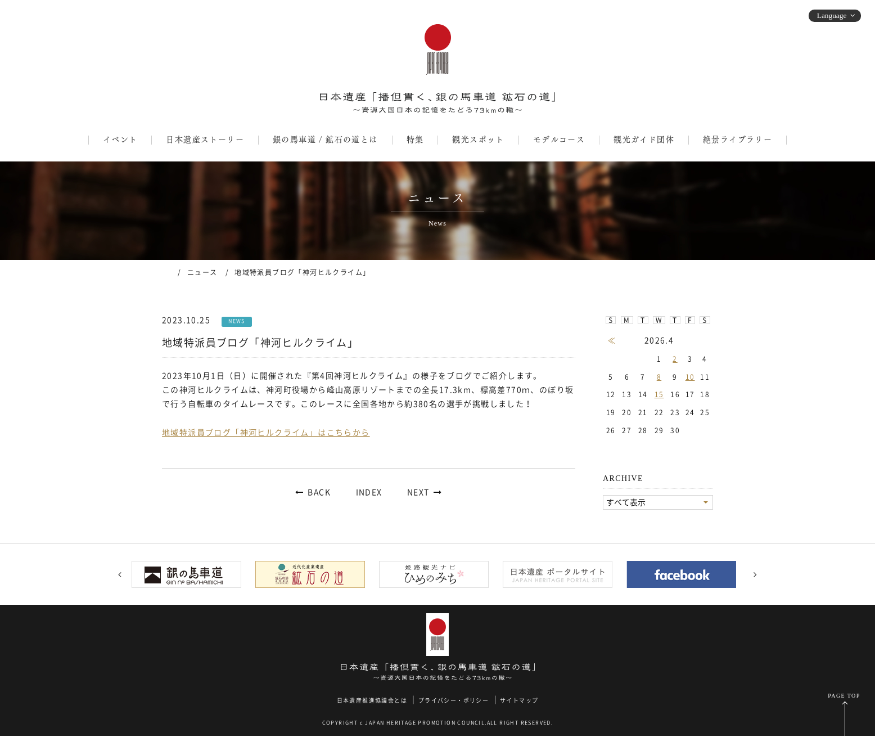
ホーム (166, 271)
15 (659, 394)
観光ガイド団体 (644, 139)
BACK (319, 492)
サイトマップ (519, 701)
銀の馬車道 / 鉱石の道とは (325, 139)
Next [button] (755, 575)
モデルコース (559, 139)
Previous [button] (119, 575)
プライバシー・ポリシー (453, 701)
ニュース (202, 272)
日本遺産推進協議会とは (372, 701)
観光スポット (478, 139)
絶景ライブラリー (737, 139)
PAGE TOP (844, 697)
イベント (120, 139)
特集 (415, 139)
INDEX (369, 492)
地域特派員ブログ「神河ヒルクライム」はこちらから (266, 433)
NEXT (418, 492)
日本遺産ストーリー (205, 139)
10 (690, 377)
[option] (190, 574)
